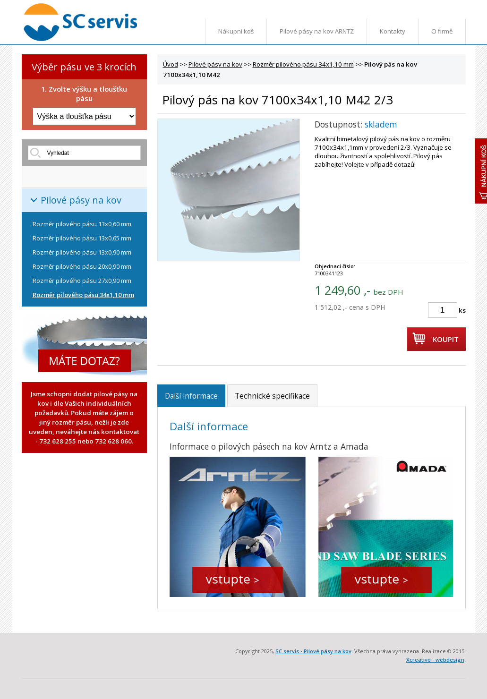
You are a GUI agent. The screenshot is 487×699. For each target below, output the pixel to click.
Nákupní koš (236, 31)
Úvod (170, 64)
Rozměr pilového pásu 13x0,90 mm (82, 252)
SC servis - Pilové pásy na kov (313, 651)
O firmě (442, 31)
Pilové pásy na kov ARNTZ (317, 31)
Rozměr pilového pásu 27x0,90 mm (82, 280)
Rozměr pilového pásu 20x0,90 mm (82, 266)
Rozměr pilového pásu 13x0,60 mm (82, 224)
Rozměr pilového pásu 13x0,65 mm (82, 238)
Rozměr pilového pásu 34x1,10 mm (83, 294)
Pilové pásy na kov (81, 200)
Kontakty (392, 31)
